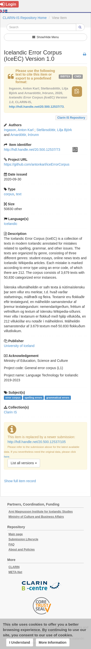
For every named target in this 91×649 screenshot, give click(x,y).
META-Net (15, 572)
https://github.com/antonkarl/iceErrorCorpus (36, 164)
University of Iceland (19, 346)
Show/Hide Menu (45, 37)
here (6, 456)
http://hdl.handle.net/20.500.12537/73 (36, 106)
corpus (9, 194)
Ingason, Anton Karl (18, 130)
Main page (15, 534)
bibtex (65, 76)
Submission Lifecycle (23, 539)
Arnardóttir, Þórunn (24, 135)
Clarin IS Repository (71, 117)
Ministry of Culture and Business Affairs (36, 516)
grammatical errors (57, 397)
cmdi (77, 76)
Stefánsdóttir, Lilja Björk (54, 130)
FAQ (11, 544)
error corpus (12, 397)
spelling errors (33, 397)
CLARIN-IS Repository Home (25, 18)
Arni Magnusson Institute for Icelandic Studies (40, 511)
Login (8, 4)
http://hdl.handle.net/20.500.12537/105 (37, 442)
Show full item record (20, 481)
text (19, 194)
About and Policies (21, 549)
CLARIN (13, 567)
